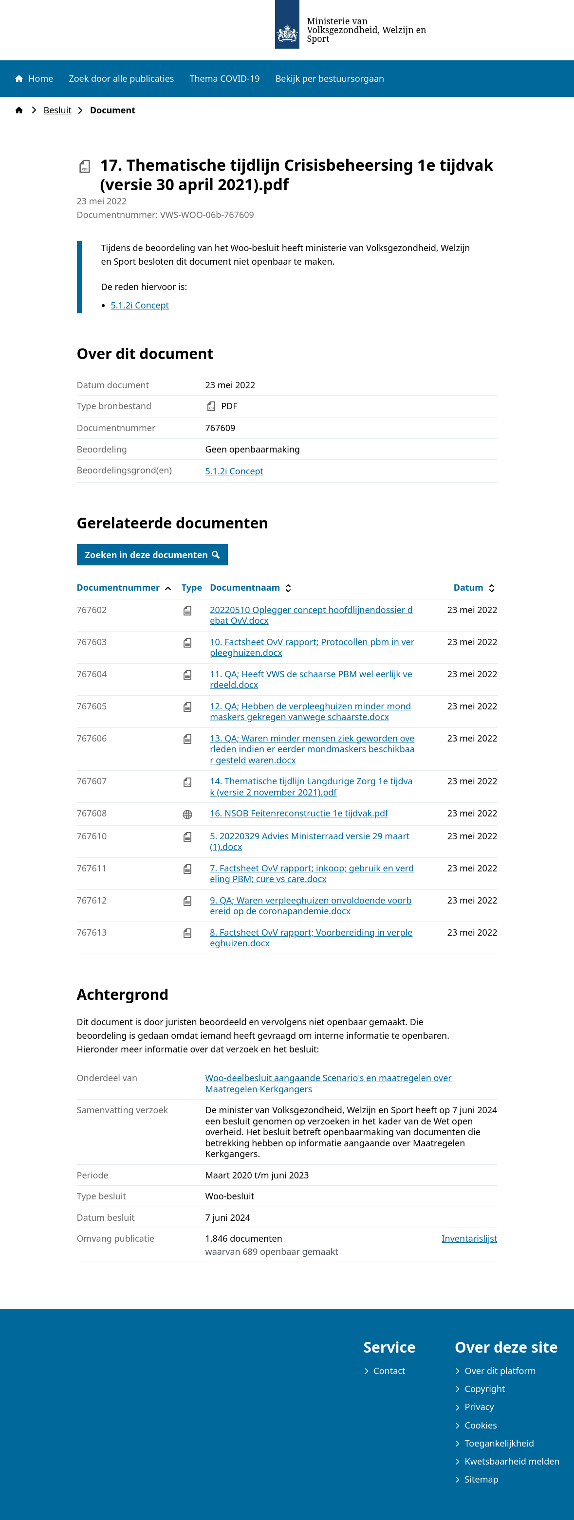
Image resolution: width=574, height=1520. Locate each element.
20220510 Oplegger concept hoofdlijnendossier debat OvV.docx (311, 615)
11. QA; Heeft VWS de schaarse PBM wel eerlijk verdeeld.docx (311, 679)
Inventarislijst (470, 1238)
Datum (475, 587)
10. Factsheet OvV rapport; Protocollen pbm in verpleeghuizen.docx (312, 647)
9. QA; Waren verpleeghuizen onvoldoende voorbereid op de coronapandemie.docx (310, 905)
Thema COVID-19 (224, 78)
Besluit (60, 110)
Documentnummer (125, 587)
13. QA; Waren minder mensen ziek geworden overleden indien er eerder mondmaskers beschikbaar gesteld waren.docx (312, 749)
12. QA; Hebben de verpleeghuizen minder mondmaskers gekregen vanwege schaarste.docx (310, 711)
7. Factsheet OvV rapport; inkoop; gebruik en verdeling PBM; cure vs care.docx (312, 873)
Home (34, 78)
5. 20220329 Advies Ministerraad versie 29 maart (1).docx (309, 841)
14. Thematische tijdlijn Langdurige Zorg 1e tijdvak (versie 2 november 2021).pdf (311, 786)
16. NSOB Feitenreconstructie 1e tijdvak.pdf (299, 813)
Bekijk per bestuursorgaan (330, 78)
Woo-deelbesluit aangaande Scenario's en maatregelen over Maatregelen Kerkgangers (328, 1083)
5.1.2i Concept (140, 305)
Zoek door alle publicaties (121, 78)
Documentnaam (251, 587)
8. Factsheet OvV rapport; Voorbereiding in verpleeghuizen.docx (311, 937)
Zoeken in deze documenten (152, 555)
